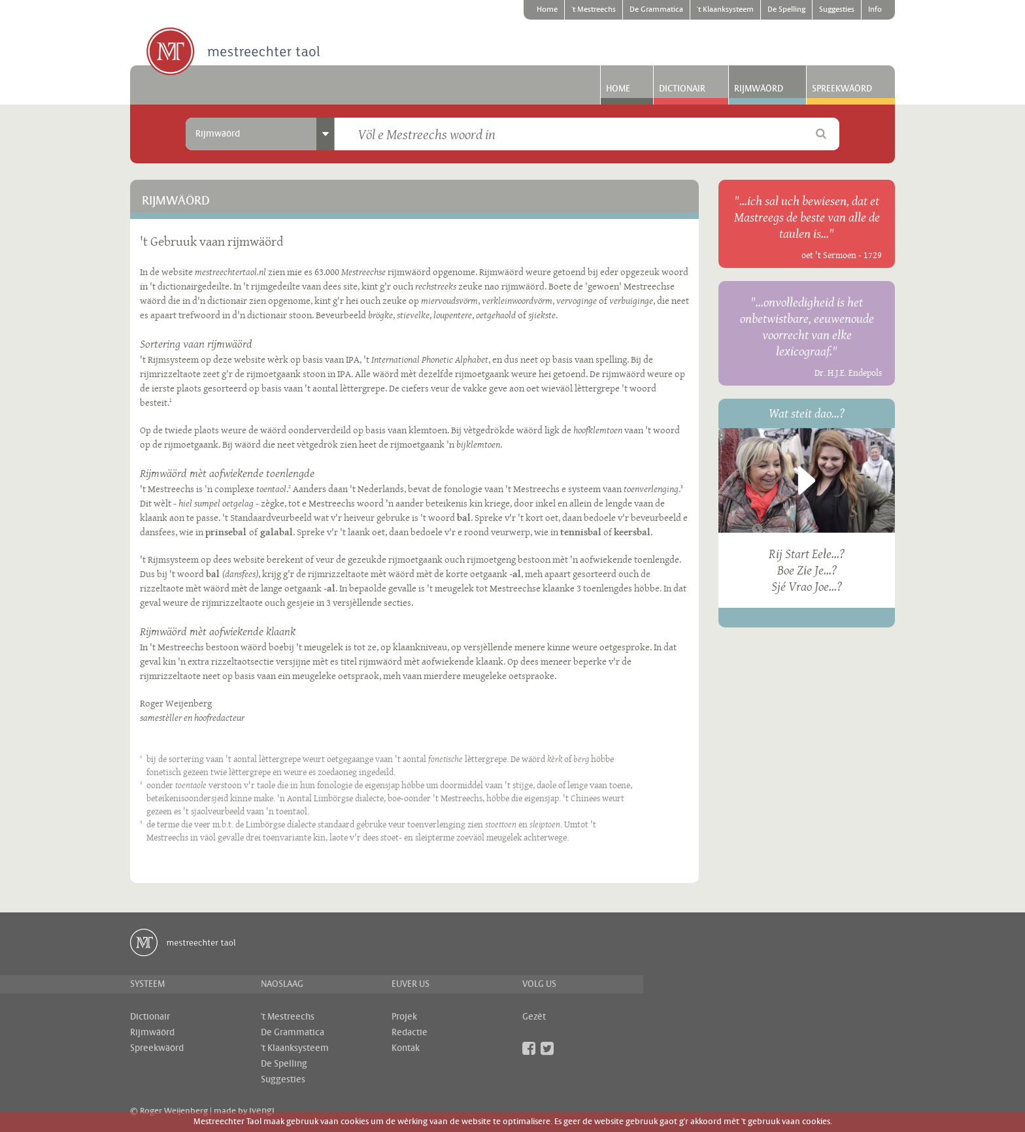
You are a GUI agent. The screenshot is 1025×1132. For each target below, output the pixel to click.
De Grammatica (656, 9)
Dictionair (682, 89)
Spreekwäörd (842, 89)
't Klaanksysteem (725, 9)
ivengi (262, 1111)
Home (547, 9)
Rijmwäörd (758, 89)
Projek (404, 1017)
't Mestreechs (593, 9)
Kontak (406, 1048)
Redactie (410, 1032)
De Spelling (786, 9)
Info (875, 9)
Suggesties (836, 9)
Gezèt (534, 1017)
